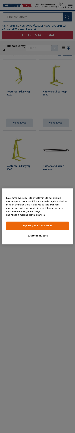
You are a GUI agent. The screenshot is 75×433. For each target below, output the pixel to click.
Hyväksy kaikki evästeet (37, 225)
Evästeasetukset (37, 235)
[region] (37, 216)
